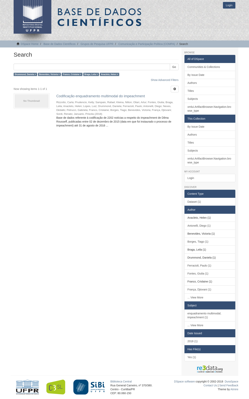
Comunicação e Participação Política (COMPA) (146, 44)
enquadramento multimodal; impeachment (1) (204, 315)
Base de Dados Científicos (59, 44)
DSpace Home (30, 44)
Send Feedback (228, 385)
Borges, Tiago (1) (198, 241)
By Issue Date (196, 74)
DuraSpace (231, 381)
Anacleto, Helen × (109, 74)
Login (191, 178)
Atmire (234, 389)
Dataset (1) (194, 201)
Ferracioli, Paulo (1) (199, 265)
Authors (192, 82)
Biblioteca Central (121, 381)
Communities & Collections (204, 66)
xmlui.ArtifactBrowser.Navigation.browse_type (209, 108)
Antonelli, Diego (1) (199, 225)
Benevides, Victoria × (49, 74)
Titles (191, 90)
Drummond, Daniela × (25, 74)
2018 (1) (193, 341)
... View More (195, 297)
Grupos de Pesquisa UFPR (97, 44)
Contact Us (210, 385)
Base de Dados (100, 17)
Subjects (193, 98)
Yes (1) (192, 357)
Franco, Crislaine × (72, 74)
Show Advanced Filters (164, 80)
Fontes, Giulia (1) (198, 273)
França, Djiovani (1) (199, 289)
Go (174, 66)
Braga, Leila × (91, 74)
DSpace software (184, 381)
